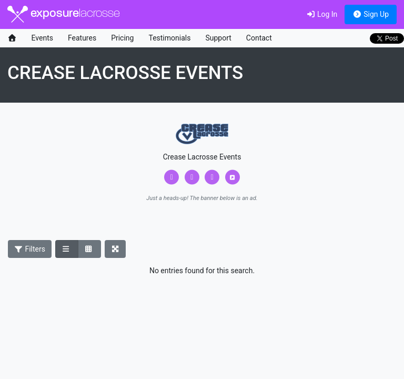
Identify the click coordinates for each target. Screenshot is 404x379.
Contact (259, 38)
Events (42, 38)
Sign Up (370, 14)
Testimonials (169, 38)
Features (82, 38)
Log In (321, 14)
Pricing (122, 38)
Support (218, 38)
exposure (63, 14)
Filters (30, 249)
